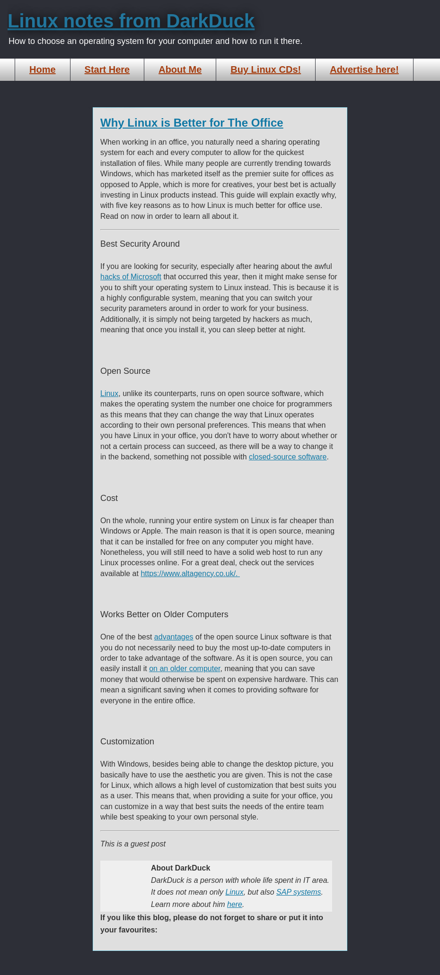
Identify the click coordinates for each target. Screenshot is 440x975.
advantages (174, 637)
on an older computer (184, 668)
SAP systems (298, 892)
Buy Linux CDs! (265, 69)
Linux (109, 393)
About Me (180, 69)
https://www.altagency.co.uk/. (190, 573)
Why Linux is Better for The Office (191, 122)
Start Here (107, 69)
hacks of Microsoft (130, 277)
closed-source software (288, 457)
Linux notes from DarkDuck (131, 20)
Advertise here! (364, 69)
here (234, 904)
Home (42, 69)
